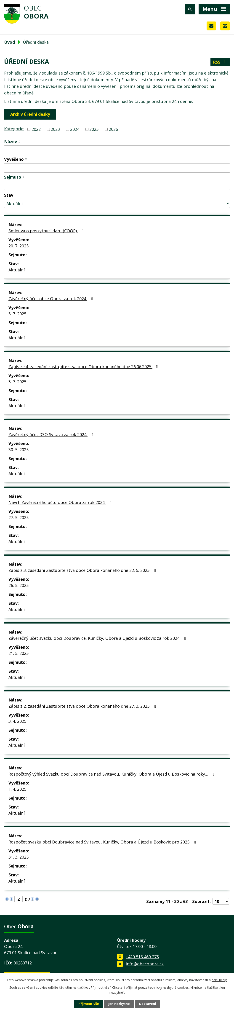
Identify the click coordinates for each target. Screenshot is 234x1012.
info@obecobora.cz (145, 963)
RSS (220, 62)
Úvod (9, 42)
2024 (74, 129)
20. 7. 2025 (18, 246)
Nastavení (147, 1003)
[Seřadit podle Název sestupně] (19, 142)
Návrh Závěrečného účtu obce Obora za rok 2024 (60, 502)
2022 (36, 129)
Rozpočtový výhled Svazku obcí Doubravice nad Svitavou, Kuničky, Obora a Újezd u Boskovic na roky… (112, 774)
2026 (113, 129)
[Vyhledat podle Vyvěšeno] (117, 168)
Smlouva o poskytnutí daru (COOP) (46, 230)
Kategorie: (14, 128)
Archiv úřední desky (30, 114)
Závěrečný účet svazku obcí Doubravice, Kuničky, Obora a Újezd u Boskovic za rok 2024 (98, 638)
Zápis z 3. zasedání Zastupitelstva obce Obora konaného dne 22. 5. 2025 (83, 570)
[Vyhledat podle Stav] (117, 203)
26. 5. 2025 (18, 585)
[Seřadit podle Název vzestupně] (19, 141)
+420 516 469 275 (142, 956)
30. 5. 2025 (18, 449)
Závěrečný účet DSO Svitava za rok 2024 (51, 434)
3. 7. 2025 (17, 313)
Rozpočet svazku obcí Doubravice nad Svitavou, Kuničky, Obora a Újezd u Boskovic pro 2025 (103, 842)
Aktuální (16, 270)
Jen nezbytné (119, 1003)
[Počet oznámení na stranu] (221, 901)
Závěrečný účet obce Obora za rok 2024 (51, 298)
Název (10, 141)
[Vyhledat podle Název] (117, 150)
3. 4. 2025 (17, 721)
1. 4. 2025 (17, 789)
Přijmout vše (88, 1003)
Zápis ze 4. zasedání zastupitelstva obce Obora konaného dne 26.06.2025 (84, 366)
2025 (93, 129)
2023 (55, 129)
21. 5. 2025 (18, 653)
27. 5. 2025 (18, 517)
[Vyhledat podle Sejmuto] (117, 185)
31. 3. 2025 (18, 857)
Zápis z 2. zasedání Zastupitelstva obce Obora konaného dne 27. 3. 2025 (83, 706)
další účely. (219, 980)
